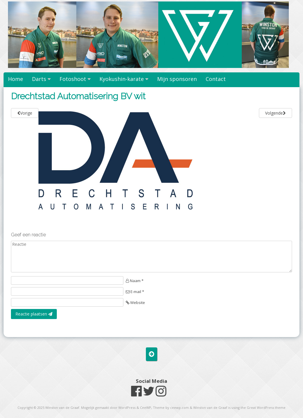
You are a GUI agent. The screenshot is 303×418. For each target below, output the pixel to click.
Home (15, 78)
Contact (216, 78)
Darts (39, 78)
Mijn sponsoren (177, 78)
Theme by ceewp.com (171, 407)
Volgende (275, 113)
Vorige (24, 113)
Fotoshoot (72, 78)
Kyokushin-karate (121, 78)
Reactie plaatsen (33, 314)
